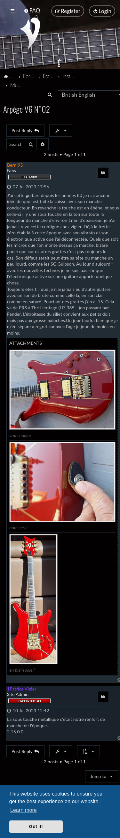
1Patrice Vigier (21, 688)
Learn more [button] (23, 810)
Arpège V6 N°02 (26, 108)
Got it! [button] (36, 826)
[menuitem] (32, 10)
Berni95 (15, 164)
